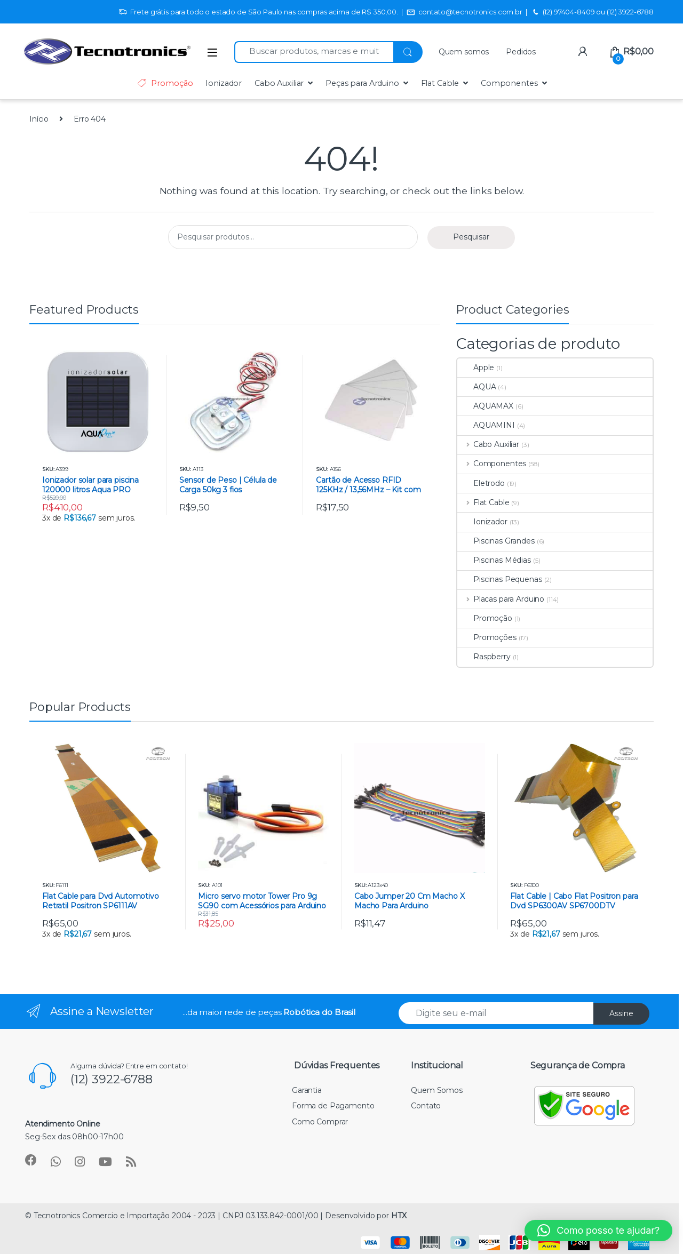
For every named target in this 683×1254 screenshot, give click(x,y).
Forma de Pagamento (333, 1106)
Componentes (509, 83)
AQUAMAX (485, 406)
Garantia (307, 1090)
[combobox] (313, 52)
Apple (475, 367)
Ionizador (223, 83)
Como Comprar (320, 1122)
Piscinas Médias (494, 560)
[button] (598, 1230)
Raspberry (484, 656)
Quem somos (464, 52)
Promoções (487, 637)
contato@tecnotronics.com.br (464, 12)
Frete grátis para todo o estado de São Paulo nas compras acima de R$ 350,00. (258, 12)
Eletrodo (481, 483)
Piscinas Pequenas (499, 579)
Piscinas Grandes (496, 541)
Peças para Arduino (362, 83)
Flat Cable (440, 83)
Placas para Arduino (500, 599)
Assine (621, 1013)
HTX (399, 1215)
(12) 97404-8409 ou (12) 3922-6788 (592, 12)
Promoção (165, 83)
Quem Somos (437, 1090)
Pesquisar (471, 237)
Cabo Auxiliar (279, 83)
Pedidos (521, 52)
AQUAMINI (486, 425)
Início (39, 119)
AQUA (476, 387)
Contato (426, 1106)
